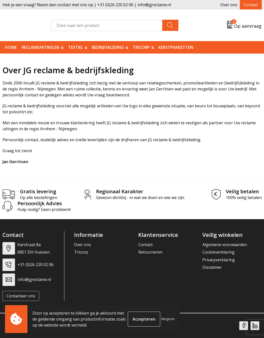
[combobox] (106, 25)
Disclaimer (212, 267)
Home (11, 47)
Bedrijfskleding (108, 47)
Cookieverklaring (218, 252)
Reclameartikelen (40, 47)
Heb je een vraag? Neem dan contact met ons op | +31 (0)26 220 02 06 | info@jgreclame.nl (86, 4)
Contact (251, 4)
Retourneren (150, 252)
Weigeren (168, 319)
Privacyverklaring (218, 260)
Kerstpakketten (175, 47)
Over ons (228, 4)
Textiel (75, 47)
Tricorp (141, 47)
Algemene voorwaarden (224, 244)
